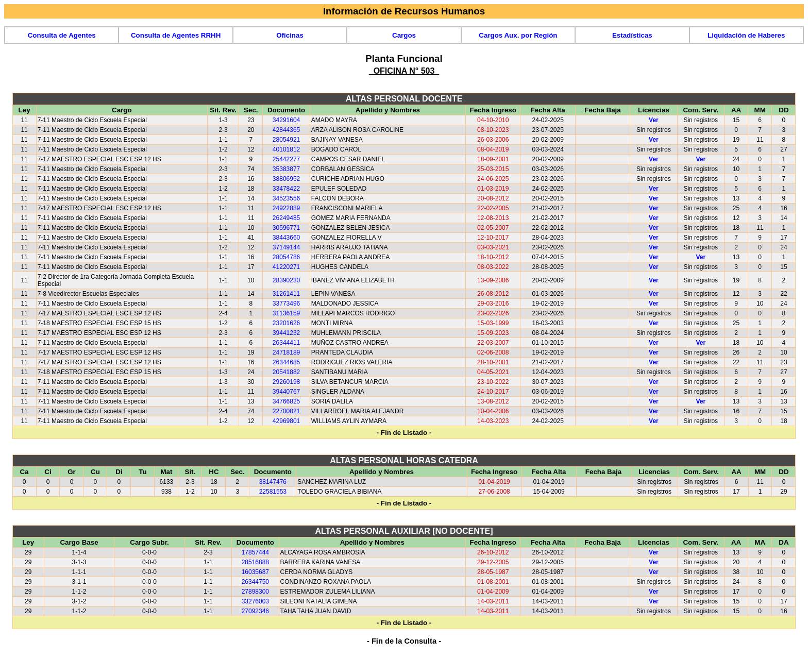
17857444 (255, 552)
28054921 (286, 139)
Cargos (404, 35)
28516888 (255, 562)
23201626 (286, 323)
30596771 (286, 227)
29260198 (286, 381)
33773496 (286, 303)
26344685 (286, 362)
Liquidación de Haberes (746, 35)
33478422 (286, 188)
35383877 (286, 169)
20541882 (286, 372)
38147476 (273, 481)
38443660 (286, 237)
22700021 (286, 411)
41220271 (286, 267)
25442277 (286, 159)
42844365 (286, 129)
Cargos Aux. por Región (518, 35)
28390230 (286, 280)
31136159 (286, 313)
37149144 (286, 247)
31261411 (286, 293)
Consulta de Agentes (62, 35)
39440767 (286, 391)
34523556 (286, 198)
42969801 (286, 421)
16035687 (255, 572)
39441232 (286, 332)
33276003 (255, 601)
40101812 (286, 149)
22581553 (273, 491)
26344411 (286, 342)
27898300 (255, 591)
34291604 (286, 120)
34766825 (286, 401)
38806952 (286, 178)
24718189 (286, 352)
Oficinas (290, 35)
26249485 (286, 218)
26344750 (255, 581)
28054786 (286, 257)
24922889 (286, 208)
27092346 (255, 611)
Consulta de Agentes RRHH (176, 35)
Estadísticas (632, 35)
